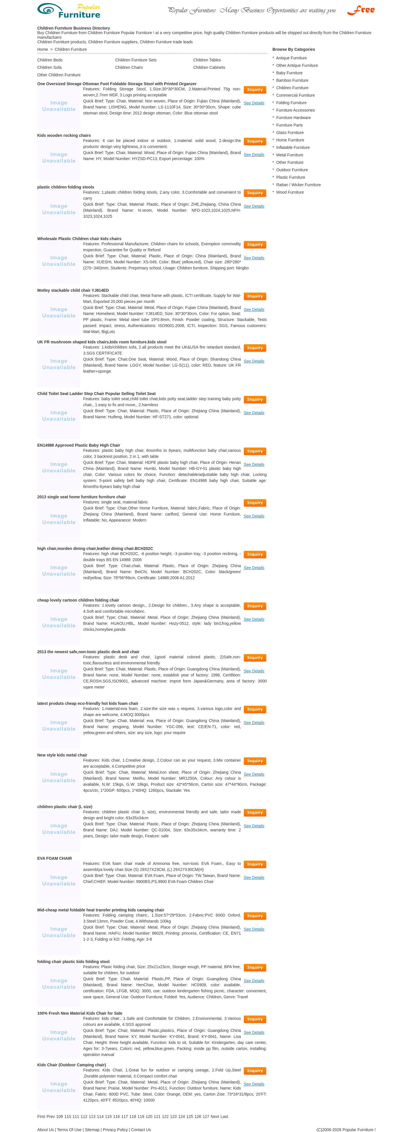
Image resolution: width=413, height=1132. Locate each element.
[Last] (224, 1116)
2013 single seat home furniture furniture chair (81, 497)
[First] (41, 1116)
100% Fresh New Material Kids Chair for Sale (79, 1013)
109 (59, 1116)
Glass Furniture (290, 132)
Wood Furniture (290, 192)
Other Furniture (289, 162)
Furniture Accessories (295, 110)
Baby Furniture (289, 73)
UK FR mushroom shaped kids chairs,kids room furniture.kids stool (101, 342)
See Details (254, 103)
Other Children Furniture (59, 75)
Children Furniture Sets (136, 60)
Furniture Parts (289, 125)
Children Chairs (129, 67)
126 (197, 1116)
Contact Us (141, 1129)
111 (76, 1116)
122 (165, 1116)
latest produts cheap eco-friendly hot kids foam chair (87, 703)
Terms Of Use (69, 1129)
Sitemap (92, 1129)
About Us (45, 1129)
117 (124, 1116)
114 (100, 1116)
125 (189, 1116)
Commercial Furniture (295, 95)
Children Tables (207, 60)
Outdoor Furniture (292, 170)
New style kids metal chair (62, 755)
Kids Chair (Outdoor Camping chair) (71, 1065)
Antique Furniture (291, 58)
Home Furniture (290, 140)
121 (157, 1116)
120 (149, 1116)
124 (181, 1116)
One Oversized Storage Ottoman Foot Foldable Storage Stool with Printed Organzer (116, 83)
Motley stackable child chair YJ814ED (73, 290)
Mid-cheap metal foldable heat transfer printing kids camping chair (100, 910)
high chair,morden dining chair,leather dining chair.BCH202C (95, 548)
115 (108, 1116)
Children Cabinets (209, 67)
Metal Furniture (289, 155)
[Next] (215, 1116)
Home (42, 49)
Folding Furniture (291, 102)
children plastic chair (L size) (64, 806)
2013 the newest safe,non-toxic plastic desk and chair (88, 651)
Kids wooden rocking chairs (64, 135)
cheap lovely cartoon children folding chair (78, 600)
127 (205, 1116)
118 (132, 1116)
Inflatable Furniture (293, 147)
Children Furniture (71, 49)
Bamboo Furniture (292, 80)
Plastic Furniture (290, 177)
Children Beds (50, 60)
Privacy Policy (115, 1129)
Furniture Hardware (293, 117)
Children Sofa (49, 67)
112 (84, 1116)
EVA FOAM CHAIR (54, 858)
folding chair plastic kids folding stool (73, 961)
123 (173, 1116)
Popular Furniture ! (359, 1129)
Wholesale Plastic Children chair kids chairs (79, 238)
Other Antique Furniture (297, 65)
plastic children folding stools (65, 187)
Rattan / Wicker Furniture (298, 184)
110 (67, 1116)
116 (116, 1116)
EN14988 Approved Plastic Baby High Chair (78, 445)
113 (92, 1116)
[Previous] (50, 1116)
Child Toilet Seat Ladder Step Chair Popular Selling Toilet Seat (96, 393)
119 (141, 1116)
